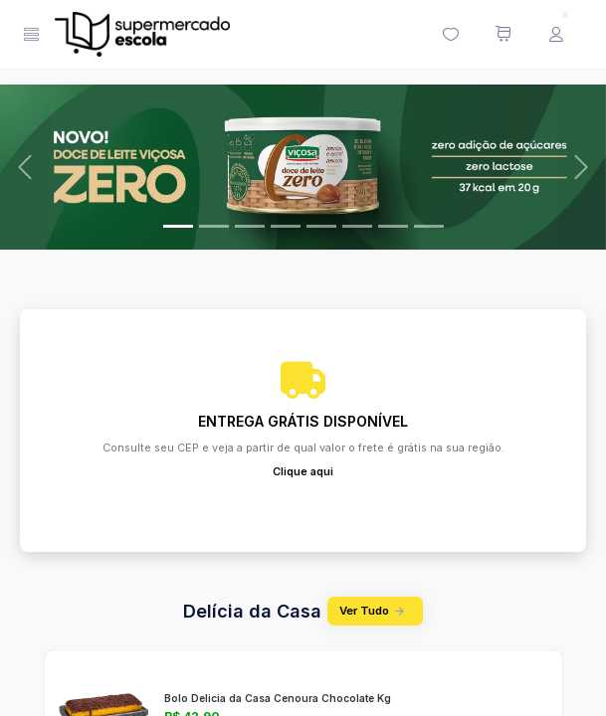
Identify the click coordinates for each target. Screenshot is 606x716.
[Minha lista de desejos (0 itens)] (450, 35)
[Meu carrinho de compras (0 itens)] (502, 35)
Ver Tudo (375, 611)
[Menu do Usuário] (555, 35)
